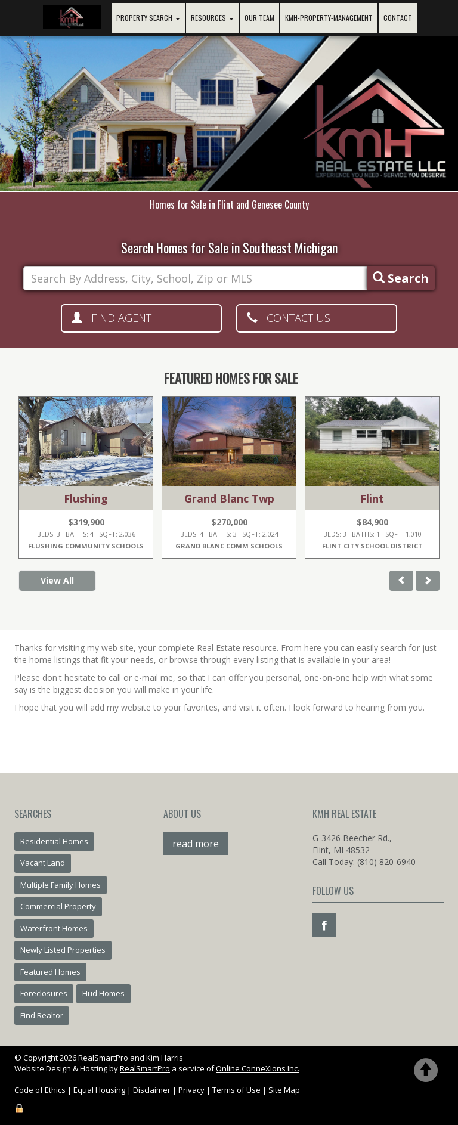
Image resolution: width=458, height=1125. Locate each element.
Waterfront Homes (54, 928)
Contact (397, 18)
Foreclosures (43, 993)
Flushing (86, 498)
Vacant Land (42, 862)
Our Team (259, 18)
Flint (372, 498)
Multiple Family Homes (60, 884)
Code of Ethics (40, 1089)
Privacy (191, 1089)
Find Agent (111, 318)
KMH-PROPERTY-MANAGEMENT (329, 18)
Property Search (148, 18)
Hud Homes (103, 993)
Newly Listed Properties (63, 949)
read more (195, 843)
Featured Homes (50, 971)
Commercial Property (58, 906)
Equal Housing (99, 1089)
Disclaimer (152, 1089)
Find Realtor (41, 1015)
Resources (212, 18)
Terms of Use (236, 1089)
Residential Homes (54, 841)
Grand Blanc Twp (229, 498)
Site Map (284, 1089)
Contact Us (288, 318)
